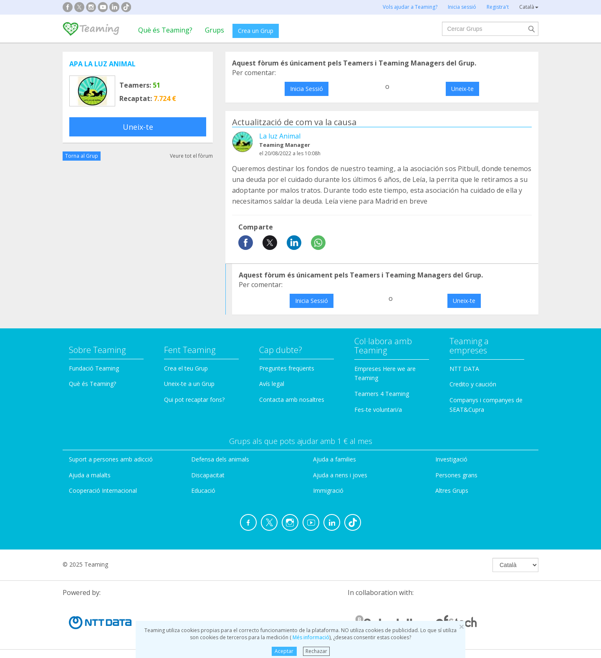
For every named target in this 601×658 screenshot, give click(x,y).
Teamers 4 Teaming (381, 394)
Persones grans (456, 475)
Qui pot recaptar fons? (194, 399)
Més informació (310, 637)
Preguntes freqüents (286, 368)
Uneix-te (138, 127)
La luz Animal (279, 136)
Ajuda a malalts (90, 475)
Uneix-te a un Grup (189, 384)
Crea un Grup (255, 31)
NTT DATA (464, 369)
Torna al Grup (81, 155)
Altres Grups (451, 490)
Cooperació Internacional (103, 490)
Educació (203, 490)
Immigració (328, 490)
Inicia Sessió (306, 89)
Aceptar (284, 651)
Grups (214, 30)
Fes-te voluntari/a (378, 409)
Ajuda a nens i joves (340, 475)
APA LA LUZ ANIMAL (102, 63)
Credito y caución (472, 384)
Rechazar (316, 651)
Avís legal (271, 384)
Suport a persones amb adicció (111, 459)
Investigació (451, 459)
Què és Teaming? (165, 30)
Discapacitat (208, 475)
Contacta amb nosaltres (291, 399)
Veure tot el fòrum (191, 155)
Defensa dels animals (220, 459)
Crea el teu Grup (186, 368)
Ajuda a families (334, 459)
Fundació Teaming (94, 368)
